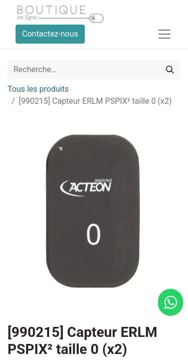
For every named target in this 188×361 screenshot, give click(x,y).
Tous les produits (38, 89)
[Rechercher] (169, 69)
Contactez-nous (50, 34)
